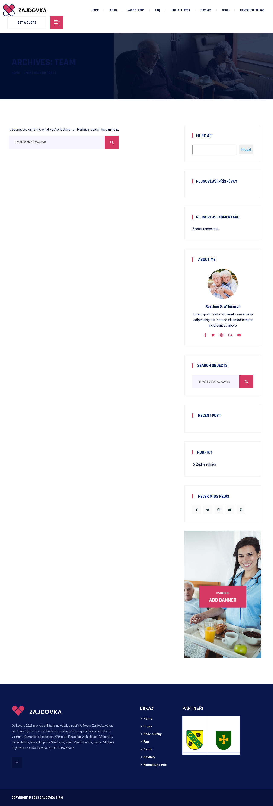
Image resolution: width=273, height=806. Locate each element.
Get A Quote (26, 22)
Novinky (206, 10)
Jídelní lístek (180, 10)
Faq (157, 10)
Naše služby (136, 10)
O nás (113, 10)
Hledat (204, 135)
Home (95, 10)
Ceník (225, 10)
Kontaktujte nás (252, 10)
